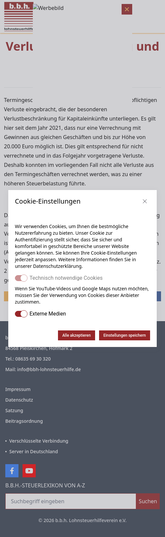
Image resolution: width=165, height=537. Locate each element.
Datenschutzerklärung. (58, 266)
